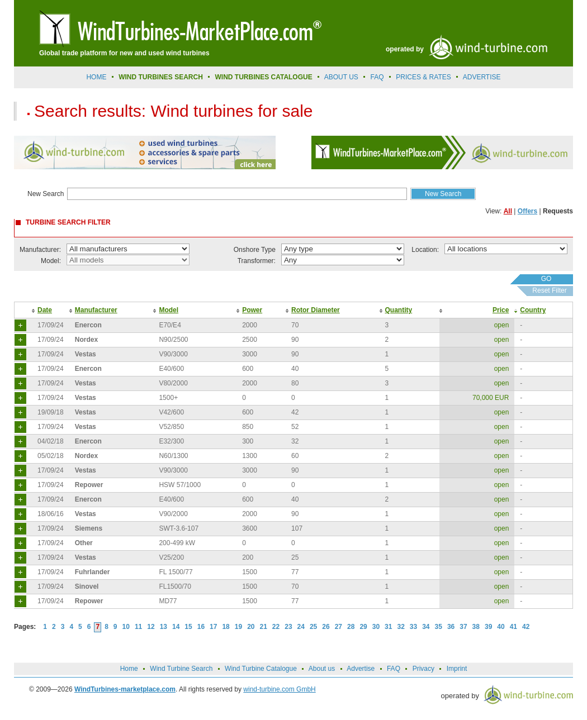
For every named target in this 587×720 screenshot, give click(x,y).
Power (252, 310)
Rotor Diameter (315, 310)
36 (451, 627)
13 (163, 627)
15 (188, 627)
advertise (482, 77)
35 (438, 627)
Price (501, 310)
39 (488, 627)
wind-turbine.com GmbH (279, 689)
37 (463, 627)
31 (388, 627)
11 (138, 627)
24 (301, 627)
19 (238, 627)
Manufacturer (96, 310)
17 (213, 627)
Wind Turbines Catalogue (264, 77)
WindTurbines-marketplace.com (125, 689)
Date (44, 310)
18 (225, 627)
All (508, 211)
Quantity (399, 310)
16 (201, 627)
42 (525, 627)
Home (96, 77)
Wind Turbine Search (181, 669)
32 (400, 627)
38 (476, 627)
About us (341, 77)
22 (276, 627)
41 (513, 627)
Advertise (361, 669)
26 (325, 627)
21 (263, 627)
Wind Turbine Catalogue (261, 669)
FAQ (377, 77)
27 (338, 627)
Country (533, 310)
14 (175, 627)
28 (350, 627)
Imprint (457, 669)
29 (363, 627)
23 (288, 627)
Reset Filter (549, 290)
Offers (527, 211)
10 (126, 627)
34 (425, 627)
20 (250, 627)
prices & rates (423, 77)
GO (546, 279)
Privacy (423, 669)
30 (376, 627)
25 (313, 627)
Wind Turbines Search (161, 77)
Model (168, 310)
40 (500, 627)
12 (150, 627)
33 (413, 627)
